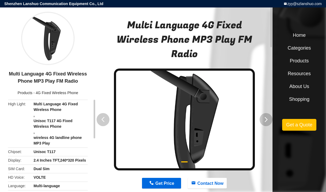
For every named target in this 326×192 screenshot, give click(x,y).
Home (299, 35)
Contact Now (210, 183)
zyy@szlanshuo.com (304, 4)
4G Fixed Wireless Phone (57, 93)
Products (25, 93)
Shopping (299, 99)
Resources (299, 73)
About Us (299, 86)
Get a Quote (299, 124)
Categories (299, 48)
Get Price (164, 183)
